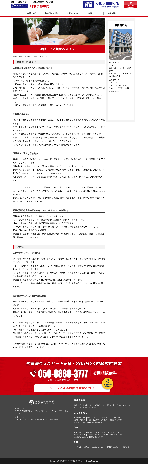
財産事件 (95, 447)
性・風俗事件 (78, 447)
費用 (75, 407)
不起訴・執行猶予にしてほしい (97, 420)
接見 (108, 405)
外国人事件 (125, 447)
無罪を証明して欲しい (81, 422)
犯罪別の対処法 (73, 13)
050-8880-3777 (118, 92)
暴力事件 (87, 447)
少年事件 (102, 447)
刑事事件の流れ (88, 405)
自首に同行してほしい (116, 420)
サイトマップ (93, 407)
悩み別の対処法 (51, 13)
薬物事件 (117, 447)
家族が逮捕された (80, 418)
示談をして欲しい (80, 435)
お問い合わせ (83, 407)
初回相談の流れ (114, 13)
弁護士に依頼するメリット (120, 405)
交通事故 (110, 447)
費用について (93, 13)
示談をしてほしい (80, 420)
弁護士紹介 (32, 13)
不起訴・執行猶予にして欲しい (97, 435)
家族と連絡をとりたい (97, 422)
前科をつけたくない (93, 418)
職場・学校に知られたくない (111, 418)
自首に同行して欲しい (116, 435)
